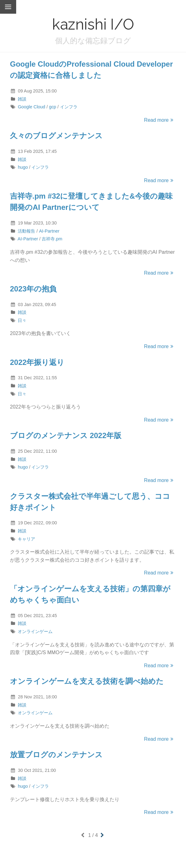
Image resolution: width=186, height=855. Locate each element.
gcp (52, 106)
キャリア (26, 538)
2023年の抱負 (33, 289)
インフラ (68, 106)
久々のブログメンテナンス (56, 135)
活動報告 (26, 231)
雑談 (22, 99)
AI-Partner (49, 231)
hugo (23, 167)
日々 (22, 320)
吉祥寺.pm (52, 238)
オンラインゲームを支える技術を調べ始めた (87, 681)
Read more (159, 120)
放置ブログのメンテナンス (56, 754)
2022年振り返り (37, 362)
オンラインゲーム (35, 631)
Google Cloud (31, 106)
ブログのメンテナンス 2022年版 (65, 435)
